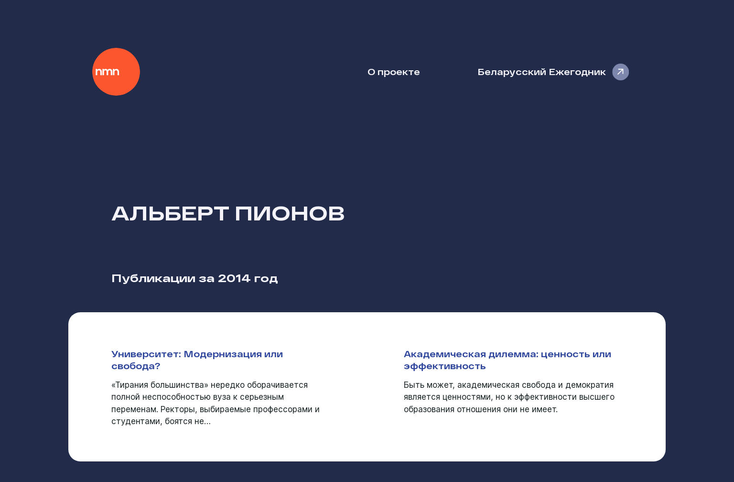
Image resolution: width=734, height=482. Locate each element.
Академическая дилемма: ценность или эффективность (507, 359)
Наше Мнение (116, 72)
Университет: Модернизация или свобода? (197, 359)
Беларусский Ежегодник (541, 71)
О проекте (393, 71)
